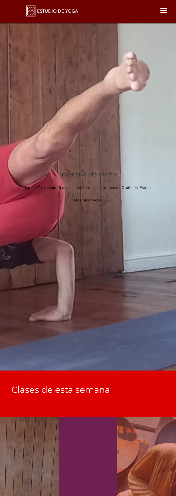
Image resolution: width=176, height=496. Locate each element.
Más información (88, 200)
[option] (88, 197)
